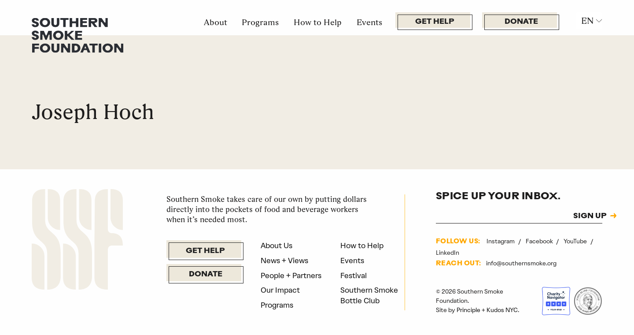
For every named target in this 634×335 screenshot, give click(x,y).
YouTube (576, 241)
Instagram (501, 241)
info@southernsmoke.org (521, 263)
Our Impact (280, 290)
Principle (468, 309)
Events (369, 22)
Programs (260, 22)
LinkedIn (447, 252)
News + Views (284, 260)
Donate (521, 22)
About (215, 22)
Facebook (540, 241)
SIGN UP (590, 216)
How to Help (318, 22)
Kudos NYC (502, 309)
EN (587, 20)
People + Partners (291, 275)
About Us (276, 245)
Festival (353, 275)
